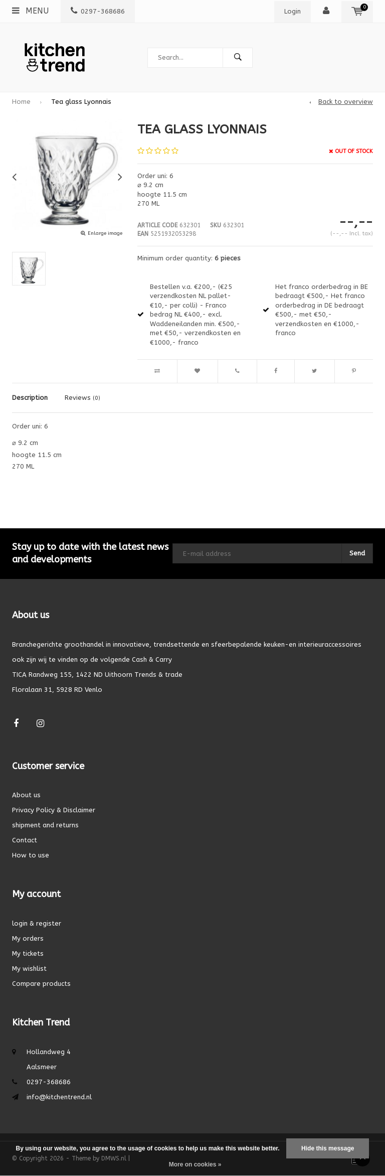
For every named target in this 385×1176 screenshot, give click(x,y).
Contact (24, 840)
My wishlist (29, 968)
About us (26, 795)
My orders (28, 938)
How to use (30, 855)
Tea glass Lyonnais (81, 101)
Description (30, 397)
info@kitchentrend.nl (59, 1097)
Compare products (41, 983)
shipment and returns (45, 825)
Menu (30, 11)
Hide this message (327, 1148)
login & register (36, 923)
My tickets (28, 953)
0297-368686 (98, 11)
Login (292, 11)
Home (21, 101)
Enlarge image (105, 233)
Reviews (82, 397)
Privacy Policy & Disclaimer (53, 810)
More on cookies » (195, 1164)
